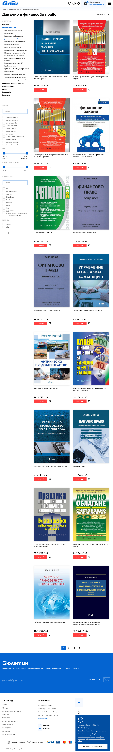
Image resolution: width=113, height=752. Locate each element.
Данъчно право (79, 466)
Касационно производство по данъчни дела (50, 466)
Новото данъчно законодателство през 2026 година (90, 78)
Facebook (44, 725)
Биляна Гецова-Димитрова (13, 137)
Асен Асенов (8, 134)
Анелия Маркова (10, 123)
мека (6, 227)
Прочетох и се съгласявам (92, 746)
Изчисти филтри (7, 233)
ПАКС (6, 200)
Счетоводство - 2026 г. (43, 233)
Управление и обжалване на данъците (87, 311)
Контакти (6, 731)
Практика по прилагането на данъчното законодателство (49, 545)
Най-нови (101, 14)
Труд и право (8, 211)
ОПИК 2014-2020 (8, 735)
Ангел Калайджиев (10, 120)
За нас (4, 705)
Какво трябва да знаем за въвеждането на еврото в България (89, 389)
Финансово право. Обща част (84, 233)
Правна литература (15, 9)
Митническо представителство (46, 389)
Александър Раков (10, 117)
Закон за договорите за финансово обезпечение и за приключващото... (86, 623)
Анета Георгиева (10, 126)
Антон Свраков (9, 128)
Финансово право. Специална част (47, 311)
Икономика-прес (10, 192)
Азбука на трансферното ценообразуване (50, 622)
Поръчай (40, 90)
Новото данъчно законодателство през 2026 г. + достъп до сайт (51, 156)
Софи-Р (6, 208)
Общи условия (7, 725)
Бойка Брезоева (9, 139)
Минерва (7, 194)
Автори (5, 708)
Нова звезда (8, 197)
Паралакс (7, 202)
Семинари (6, 718)
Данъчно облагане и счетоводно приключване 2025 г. (90, 545)
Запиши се (100, 679)
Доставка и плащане (10, 721)
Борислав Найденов (11, 142)
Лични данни (6, 728)
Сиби (6, 189)
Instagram (44, 729)
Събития (5, 715)
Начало (4, 9)
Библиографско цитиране (11, 711)
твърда (7, 224)
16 (107, 14)
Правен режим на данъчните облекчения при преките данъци (51, 78)
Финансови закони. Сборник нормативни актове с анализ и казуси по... (88, 156)
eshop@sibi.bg (43, 718)
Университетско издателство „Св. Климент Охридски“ (15, 214)
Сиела (6, 205)
